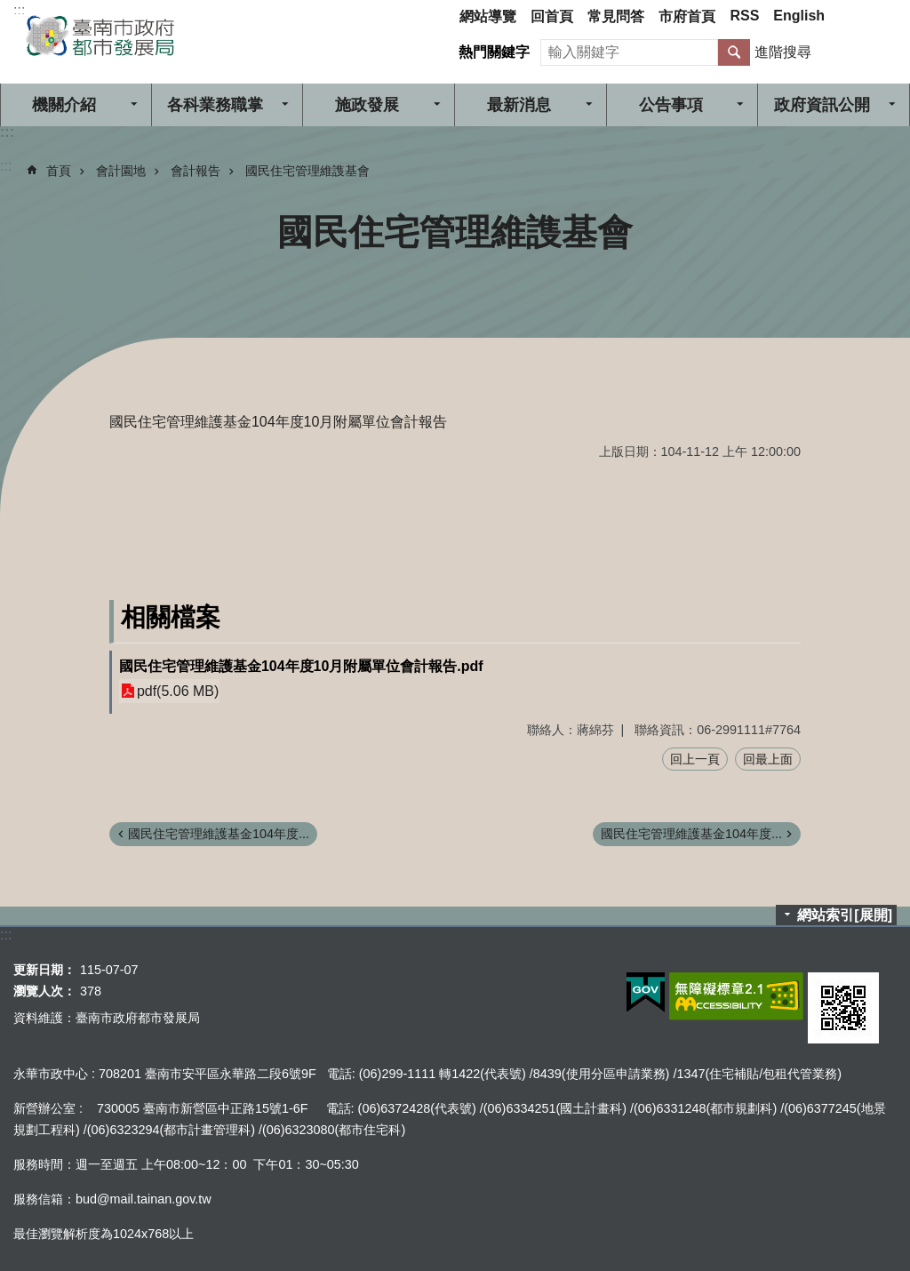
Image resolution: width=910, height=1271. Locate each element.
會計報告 (195, 171)
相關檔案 (170, 617)
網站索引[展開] (844, 915)
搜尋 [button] (734, 52)
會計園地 (121, 171)
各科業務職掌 (215, 105)
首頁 (58, 171)
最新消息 (519, 105)
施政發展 (367, 105)
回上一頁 (695, 759)
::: (19, 10)
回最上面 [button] (768, 759)
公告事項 (671, 105)
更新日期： (44, 970)
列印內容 (874, 232)
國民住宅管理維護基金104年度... (218, 834)
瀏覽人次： (44, 991)
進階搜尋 (782, 52)
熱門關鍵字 (494, 52)
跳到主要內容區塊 (9, 9)
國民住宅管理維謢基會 (307, 171)
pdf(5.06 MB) (178, 691)
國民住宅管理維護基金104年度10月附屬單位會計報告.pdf (301, 666)
